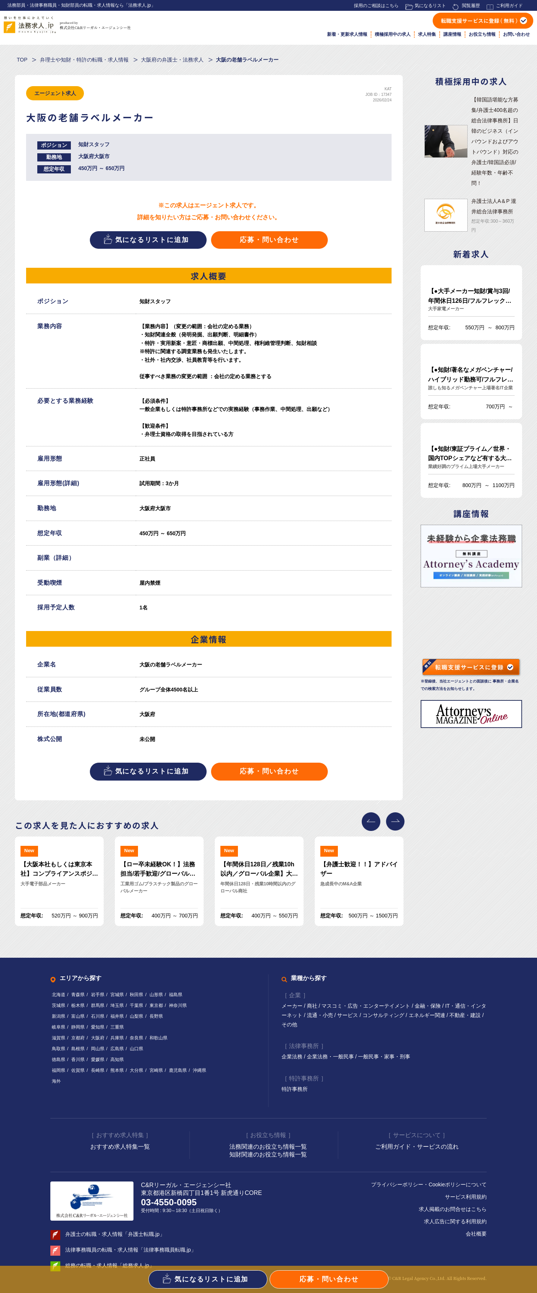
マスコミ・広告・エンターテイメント (366, 1006)
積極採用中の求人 (393, 34)
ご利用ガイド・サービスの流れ (417, 1146)
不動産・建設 (465, 1015)
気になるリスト (430, 5)
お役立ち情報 (482, 34)
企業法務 (293, 1057)
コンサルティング (384, 1015)
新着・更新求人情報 (347, 34)
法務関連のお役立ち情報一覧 (268, 1146)
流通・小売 (321, 1015)
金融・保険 (428, 1006)
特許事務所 (295, 1089)
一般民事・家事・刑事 (384, 1057)
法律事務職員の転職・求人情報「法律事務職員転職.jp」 (130, 1250)
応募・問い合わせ (269, 240)
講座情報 (452, 34)
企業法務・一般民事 (331, 1057)
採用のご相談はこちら (376, 5)
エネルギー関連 (428, 1015)
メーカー (293, 1006)
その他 (289, 1024)
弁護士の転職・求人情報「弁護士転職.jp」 (115, 1234)
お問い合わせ (516, 34)
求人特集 (427, 34)
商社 (313, 1006)
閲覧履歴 (471, 5)
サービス (348, 1015)
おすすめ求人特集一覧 (120, 1146)
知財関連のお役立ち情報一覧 (268, 1154)
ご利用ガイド (509, 5)
